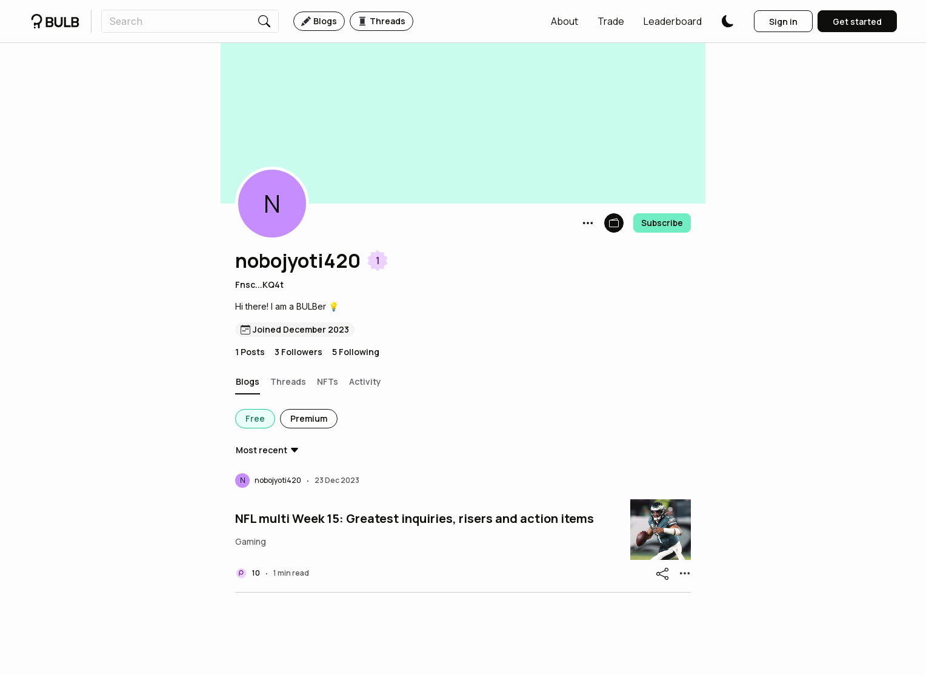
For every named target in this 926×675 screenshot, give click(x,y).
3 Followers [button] (298, 351)
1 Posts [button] (250, 351)
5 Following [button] (355, 351)
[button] (564, 21)
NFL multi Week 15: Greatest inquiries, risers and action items (414, 519)
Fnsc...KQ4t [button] (259, 284)
